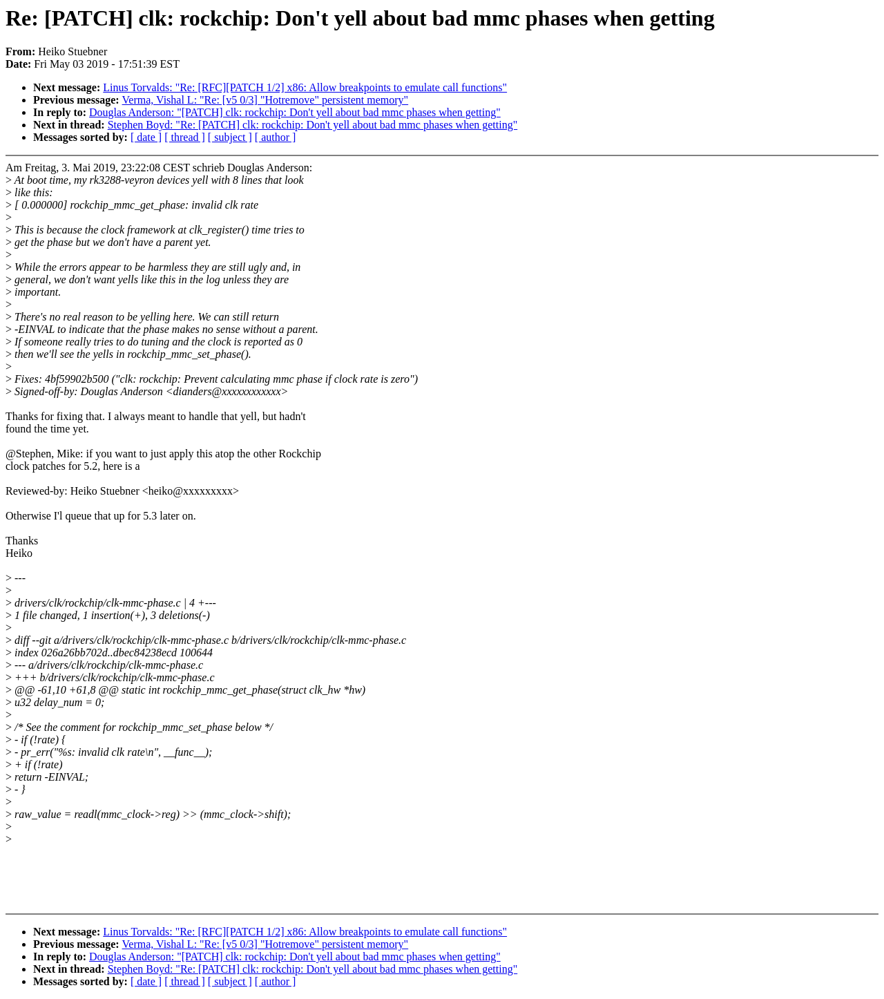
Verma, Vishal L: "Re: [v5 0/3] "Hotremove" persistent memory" (265, 100)
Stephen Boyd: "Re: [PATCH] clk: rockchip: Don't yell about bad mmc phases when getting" (313, 125)
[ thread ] (184, 137)
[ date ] (146, 137)
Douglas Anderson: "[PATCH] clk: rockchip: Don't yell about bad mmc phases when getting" (295, 112)
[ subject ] (230, 137)
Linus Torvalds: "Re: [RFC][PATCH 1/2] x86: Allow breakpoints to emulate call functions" (305, 87)
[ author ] (275, 137)
